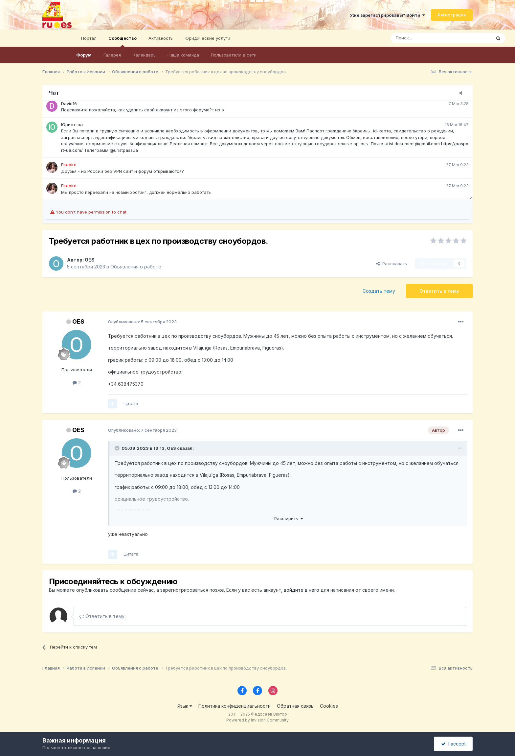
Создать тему (379, 291)
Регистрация (452, 14)
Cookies (329, 706)
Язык (184, 706)
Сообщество (122, 41)
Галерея (112, 54)
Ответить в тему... (103, 616)
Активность (160, 38)
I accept (453, 743)
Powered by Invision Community (257, 720)
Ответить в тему (439, 291)
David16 (69, 103)
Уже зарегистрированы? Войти (387, 15)
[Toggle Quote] (118, 448)
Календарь (144, 54)
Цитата (130, 403)
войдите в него (301, 590)
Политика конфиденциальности (234, 706)
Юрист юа (72, 124)
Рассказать (391, 263)
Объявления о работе (135, 266)
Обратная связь (295, 706)
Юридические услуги (207, 38)
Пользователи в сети (234, 54)
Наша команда (183, 54)
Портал (89, 38)
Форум (84, 54)
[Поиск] (423, 38)
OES (90, 260)
